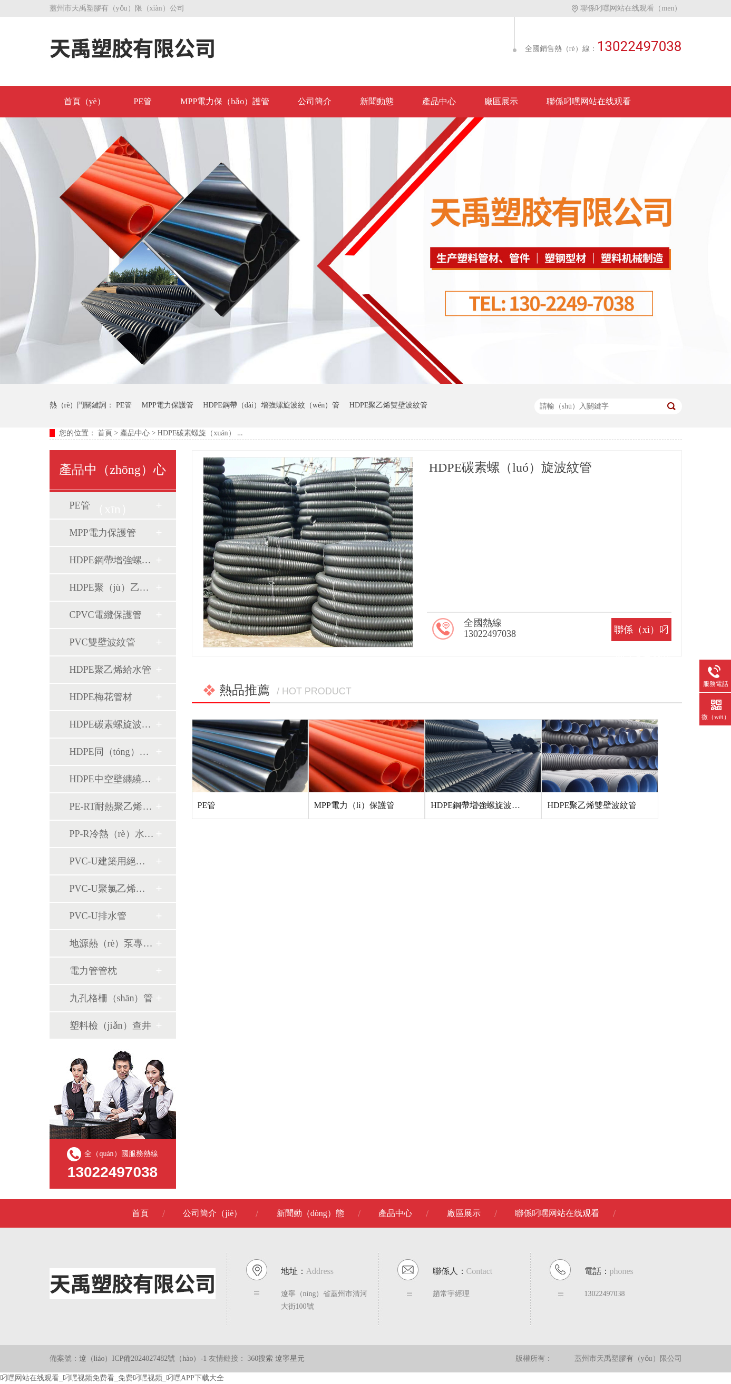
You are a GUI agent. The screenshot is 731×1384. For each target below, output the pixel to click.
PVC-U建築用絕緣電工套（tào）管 (112, 861)
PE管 (143, 101)
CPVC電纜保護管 (106, 615)
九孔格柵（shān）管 (111, 998)
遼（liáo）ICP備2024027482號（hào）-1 (143, 1358)
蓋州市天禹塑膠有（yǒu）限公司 (628, 1358)
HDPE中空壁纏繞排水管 (112, 779)
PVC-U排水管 (98, 916)
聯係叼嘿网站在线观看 (589, 101)
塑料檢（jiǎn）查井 (110, 1025)
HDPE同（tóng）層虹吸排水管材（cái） (112, 751)
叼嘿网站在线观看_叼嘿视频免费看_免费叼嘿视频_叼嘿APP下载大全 (112, 1378)
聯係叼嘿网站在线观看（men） (626, 8)
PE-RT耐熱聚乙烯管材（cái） (112, 806)
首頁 (105, 433)
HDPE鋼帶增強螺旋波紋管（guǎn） (112, 560)
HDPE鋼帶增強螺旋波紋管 (480, 805)
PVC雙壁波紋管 (102, 642)
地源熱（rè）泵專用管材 (112, 943)
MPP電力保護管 (167, 405)
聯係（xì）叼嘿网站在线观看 (641, 652)
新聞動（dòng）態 (310, 1213)
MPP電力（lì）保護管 (354, 805)
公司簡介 (315, 101)
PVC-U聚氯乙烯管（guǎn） (112, 888)
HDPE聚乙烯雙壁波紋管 (388, 405)
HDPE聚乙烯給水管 (110, 669)
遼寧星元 (290, 1358)
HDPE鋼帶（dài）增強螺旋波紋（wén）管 (271, 405)
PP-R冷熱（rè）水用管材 (112, 834)
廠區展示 (501, 101)
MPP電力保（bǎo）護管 (224, 101)
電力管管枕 (93, 970)
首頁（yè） (84, 101)
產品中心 (439, 101)
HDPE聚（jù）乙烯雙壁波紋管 (112, 587)
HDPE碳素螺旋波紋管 (112, 724)
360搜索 (261, 1358)
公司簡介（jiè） (212, 1213)
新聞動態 (377, 101)
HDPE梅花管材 (101, 697)
